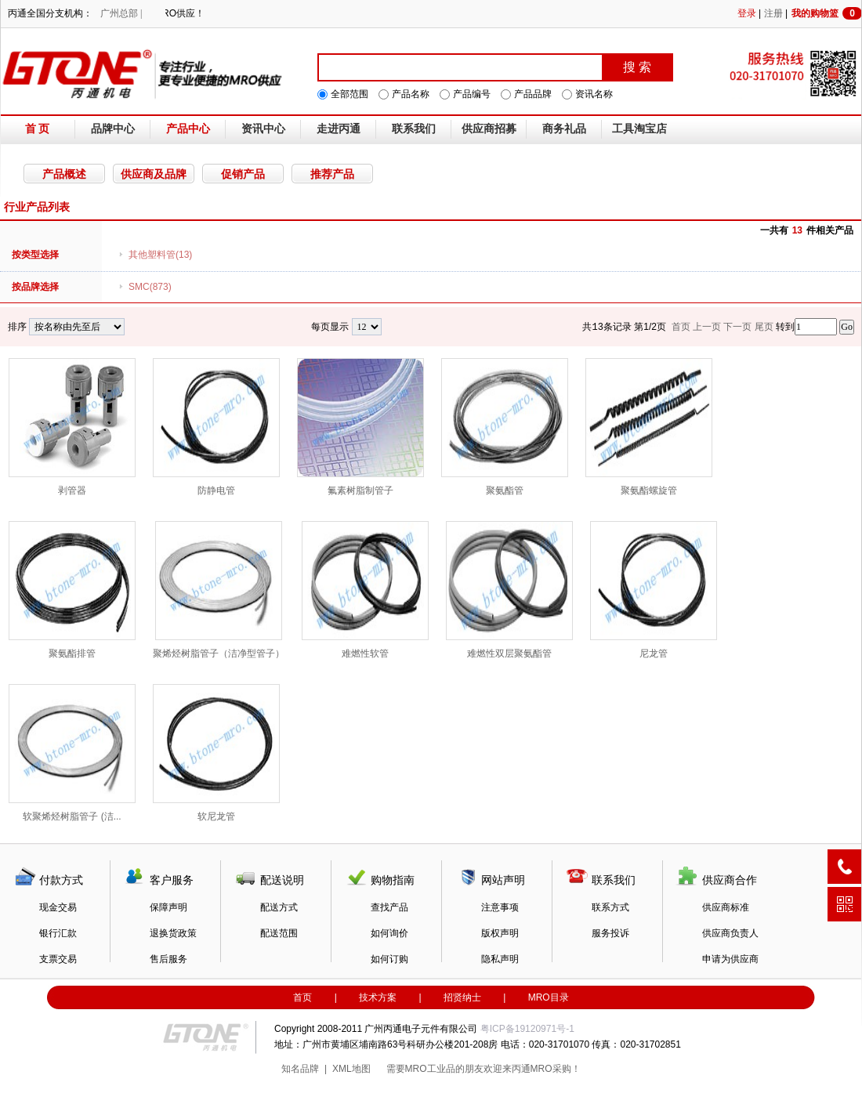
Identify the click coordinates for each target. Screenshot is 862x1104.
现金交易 (58, 907)
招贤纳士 (462, 997)
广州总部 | (121, 13)
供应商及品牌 (154, 174)
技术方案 (378, 997)
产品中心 (188, 129)
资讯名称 (594, 94)
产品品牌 (533, 94)
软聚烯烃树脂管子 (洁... (72, 753)
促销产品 (243, 174)
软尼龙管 (216, 753)
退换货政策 (173, 933)
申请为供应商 (730, 959)
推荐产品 (332, 174)
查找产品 (389, 907)
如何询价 (389, 933)
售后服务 (168, 959)
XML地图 (351, 1068)
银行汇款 (58, 933)
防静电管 (216, 427)
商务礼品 (564, 129)
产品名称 (410, 94)
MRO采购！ (556, 1068)
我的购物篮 (826, 13)
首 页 (37, 129)
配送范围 (279, 933)
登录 (746, 13)
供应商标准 (725, 907)
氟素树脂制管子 (360, 427)
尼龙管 (653, 590)
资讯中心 (263, 129)
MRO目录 (548, 997)
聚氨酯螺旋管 (648, 427)
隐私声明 (500, 959)
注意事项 (500, 907)
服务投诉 (610, 933)
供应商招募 (489, 129)
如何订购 (389, 959)
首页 (302, 997)
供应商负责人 (730, 933)
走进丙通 (338, 129)
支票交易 (58, 959)
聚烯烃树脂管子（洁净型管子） (218, 590)
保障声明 (168, 907)
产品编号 (472, 94)
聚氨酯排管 (72, 590)
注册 (773, 13)
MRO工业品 (430, 1068)
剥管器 (72, 427)
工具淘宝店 (639, 129)
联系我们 (414, 129)
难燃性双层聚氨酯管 (509, 590)
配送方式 (279, 907)
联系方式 (610, 907)
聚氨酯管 (504, 427)
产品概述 (64, 174)
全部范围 (349, 94)
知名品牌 (300, 1068)
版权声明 (500, 933)
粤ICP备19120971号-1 (527, 1028)
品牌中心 (113, 129)
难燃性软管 (365, 590)
